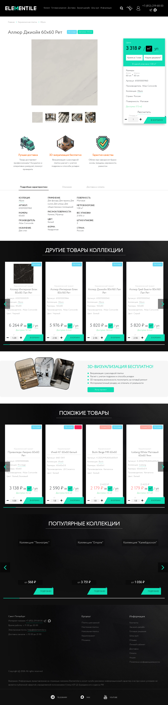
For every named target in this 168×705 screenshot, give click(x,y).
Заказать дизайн (83, 8)
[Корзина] (129, 8)
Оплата (132, 653)
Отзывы (133, 640)
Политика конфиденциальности (144, 662)
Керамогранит (88, 635)
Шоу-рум (95, 8)
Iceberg (21, 464)
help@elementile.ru (37, 629)
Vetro (101, 464)
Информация (106, 8)
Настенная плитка (90, 627)
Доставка (71, 8)
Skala (60, 464)
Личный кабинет (137, 644)
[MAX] (85, 697)
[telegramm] (59, 697)
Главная (11, 22)
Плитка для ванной (90, 622)
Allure (140, 91)
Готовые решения (58, 8)
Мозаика (86, 640)
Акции (132, 657)
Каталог (46, 8)
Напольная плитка (90, 631)
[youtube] (110, 697)
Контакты (133, 622)
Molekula (143, 464)
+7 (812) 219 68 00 (152, 6)
